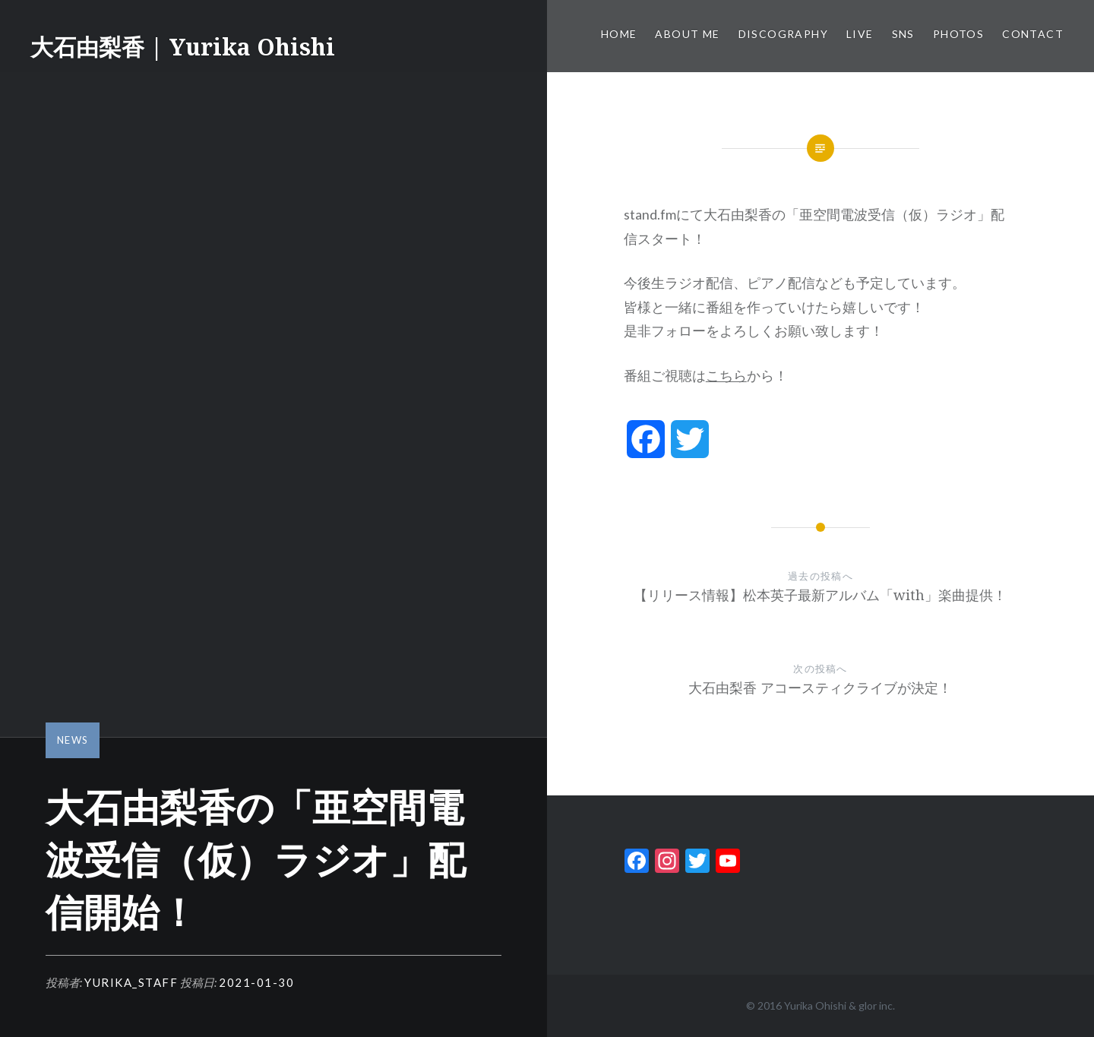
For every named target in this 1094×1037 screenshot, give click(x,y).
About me (687, 33)
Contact (1033, 33)
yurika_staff (131, 982)
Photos (958, 33)
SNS (903, 33)
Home (619, 33)
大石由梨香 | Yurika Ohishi (182, 46)
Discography (783, 33)
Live (860, 33)
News (72, 740)
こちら (726, 375)
